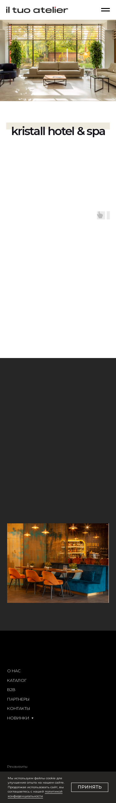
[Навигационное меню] (105, 10)
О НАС (14, 671)
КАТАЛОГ (17, 680)
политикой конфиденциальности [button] (35, 793)
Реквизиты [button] (17, 766)
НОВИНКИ (18, 718)
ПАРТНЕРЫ (18, 699)
